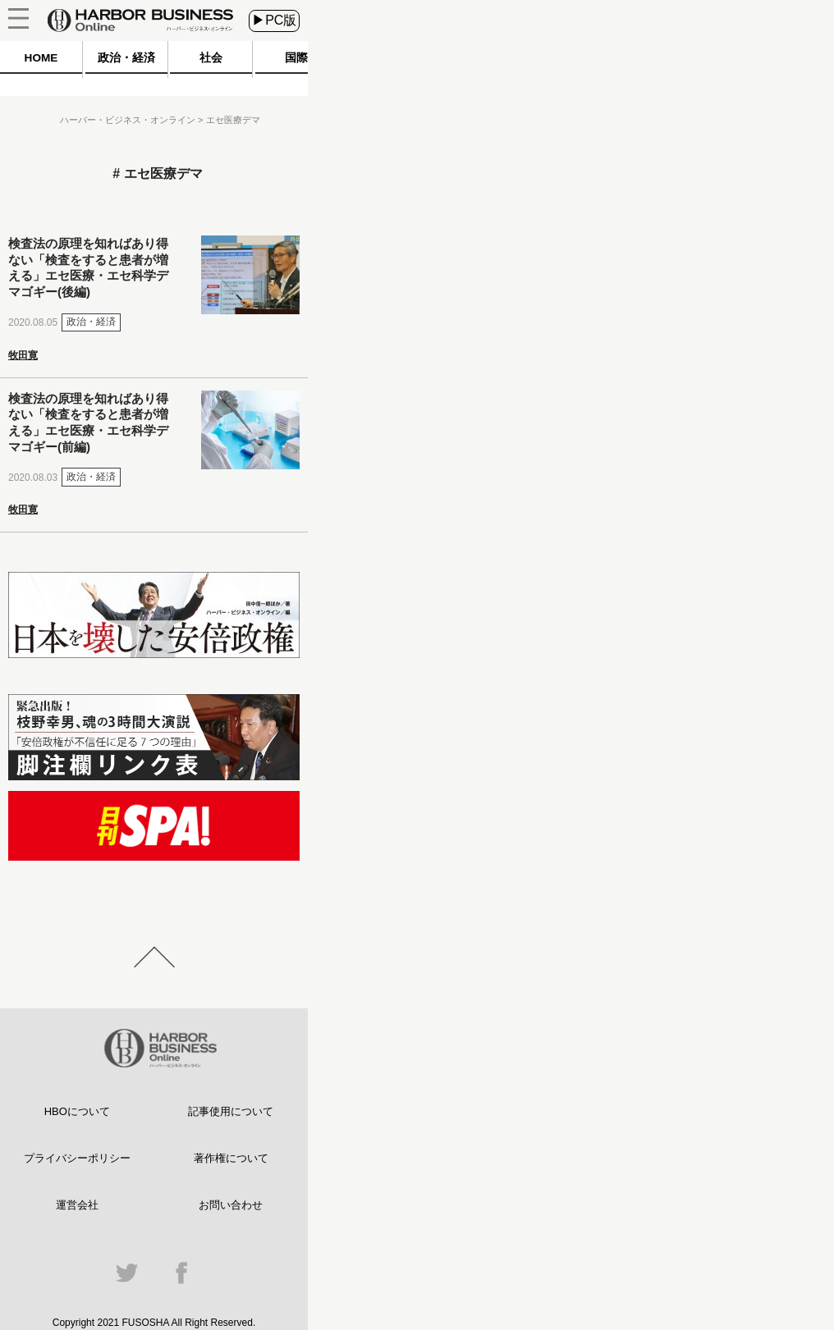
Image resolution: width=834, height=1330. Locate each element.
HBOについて (77, 1111)
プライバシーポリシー (77, 1158)
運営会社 (77, 1205)
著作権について (231, 1158)
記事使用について (230, 1111)
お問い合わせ (231, 1205)
